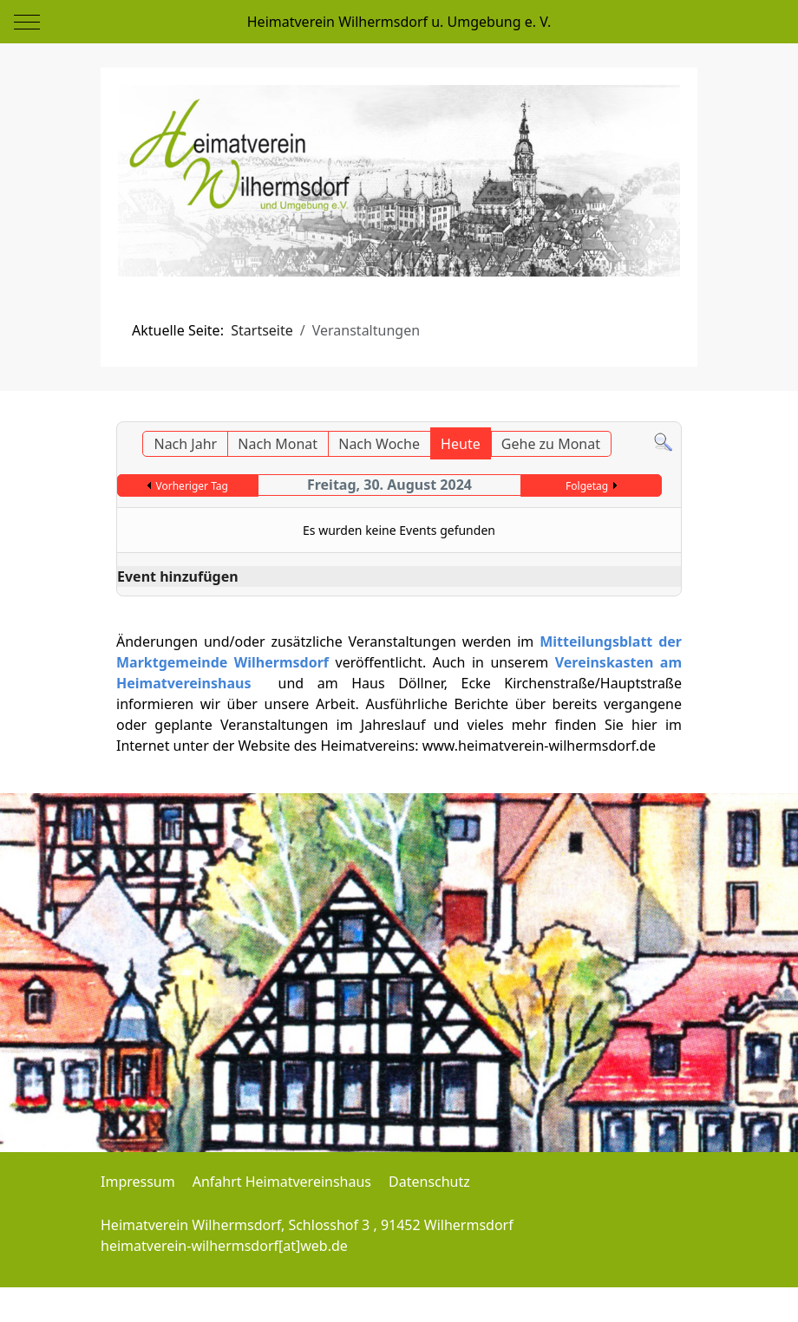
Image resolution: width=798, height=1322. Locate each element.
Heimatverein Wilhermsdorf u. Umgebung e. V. (399, 21)
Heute (461, 443)
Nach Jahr (185, 443)
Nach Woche (379, 443)
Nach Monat (277, 443)
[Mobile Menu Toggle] (27, 22)
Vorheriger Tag (192, 486)
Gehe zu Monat (550, 443)
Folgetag (587, 486)
